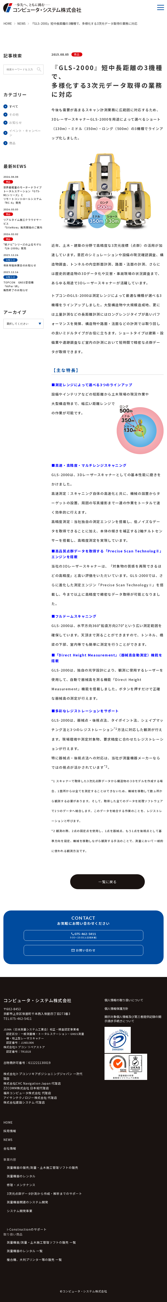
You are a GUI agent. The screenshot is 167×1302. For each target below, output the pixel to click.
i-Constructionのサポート (27, 1229)
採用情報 (9, 1131)
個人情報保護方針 (116, 1009)
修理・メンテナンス (21, 1185)
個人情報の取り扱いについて (124, 1000)
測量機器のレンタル (21, 1176)
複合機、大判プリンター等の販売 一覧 (34, 1260)
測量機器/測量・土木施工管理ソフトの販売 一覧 (41, 1242)
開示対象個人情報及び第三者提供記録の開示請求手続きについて (133, 1019)
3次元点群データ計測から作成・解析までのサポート (44, 1194)
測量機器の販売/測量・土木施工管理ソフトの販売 (42, 1168)
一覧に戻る (107, 881)
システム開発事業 (19, 1211)
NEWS (8, 1140)
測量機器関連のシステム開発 (27, 1202)
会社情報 (9, 1148)
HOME (8, 1122)
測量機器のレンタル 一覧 (25, 1251)
